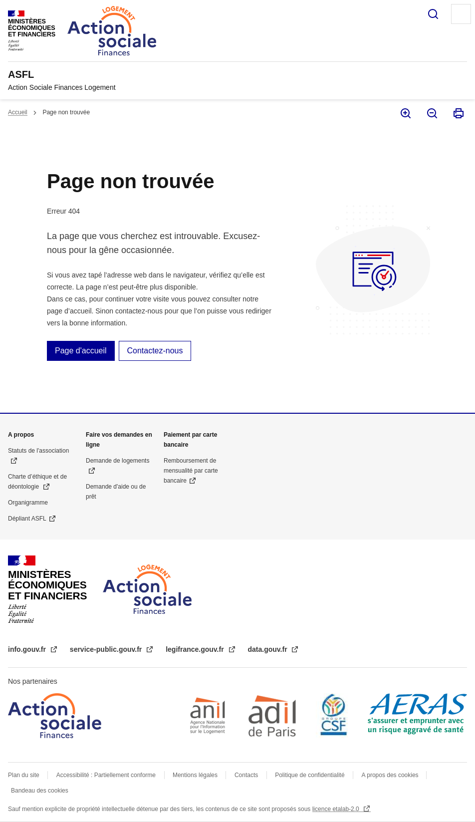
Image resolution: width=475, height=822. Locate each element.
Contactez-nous (155, 350)
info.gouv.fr (28, 649)
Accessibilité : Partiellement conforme (106, 775)
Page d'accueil (81, 350)
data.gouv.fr (268, 649)
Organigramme (28, 502)
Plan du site (23, 775)
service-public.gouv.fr (107, 649)
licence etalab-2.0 (336, 809)
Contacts (246, 775)
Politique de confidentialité (309, 775)
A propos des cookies (391, 775)
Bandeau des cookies (39, 790)
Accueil (17, 112)
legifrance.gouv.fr (196, 649)
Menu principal (461, 14)
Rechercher (433, 14)
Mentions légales (195, 775)
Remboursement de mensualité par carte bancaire (191, 470)
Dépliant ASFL (27, 518)
